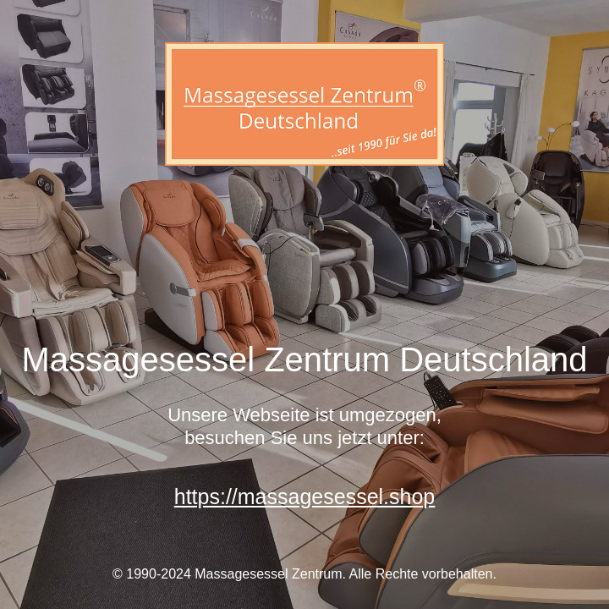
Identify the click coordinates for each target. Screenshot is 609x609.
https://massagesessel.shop (305, 496)
